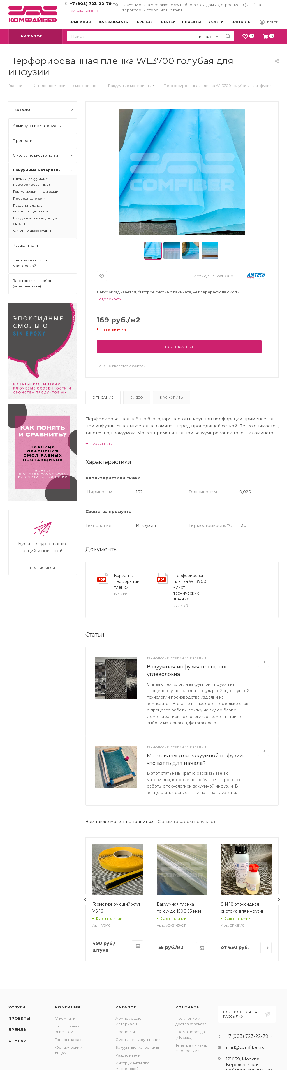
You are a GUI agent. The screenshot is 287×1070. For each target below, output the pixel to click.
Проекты (19, 1018)
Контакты (187, 1007)
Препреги (125, 1031)
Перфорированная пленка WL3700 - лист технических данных (190, 587)
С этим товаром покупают (187, 821)
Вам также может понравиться (120, 821)
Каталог (125, 1007)
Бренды (18, 1029)
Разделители (127, 1055)
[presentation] (85, 899)
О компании (66, 1018)
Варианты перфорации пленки (127, 581)
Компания (67, 1007)
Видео (136, 397)
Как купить (171, 397)
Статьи (17, 1040)
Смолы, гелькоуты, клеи (138, 1039)
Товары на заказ (70, 1039)
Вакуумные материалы (137, 1047)
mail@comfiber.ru (245, 1047)
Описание (103, 397)
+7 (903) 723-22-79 (91, 3)
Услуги (17, 1007)
